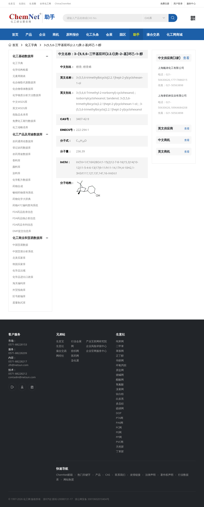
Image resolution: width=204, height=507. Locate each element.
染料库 (16, 173)
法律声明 (150, 474)
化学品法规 (19, 270)
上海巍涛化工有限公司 (171, 68)
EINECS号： (68, 130)
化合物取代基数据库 (24, 82)
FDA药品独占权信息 (24, 218)
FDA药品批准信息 (23, 212)
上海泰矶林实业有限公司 (172, 95)
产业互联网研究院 (96, 341)
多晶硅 (120, 403)
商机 (56, 34)
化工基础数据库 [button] (23, 56)
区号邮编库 (19, 296)
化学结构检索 (20, 69)
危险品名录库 (20, 114)
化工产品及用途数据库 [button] (27, 134)
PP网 (119, 437)
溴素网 (120, 389)
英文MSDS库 (20, 108)
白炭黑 (120, 398)
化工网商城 (174, 34)
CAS (107, 474)
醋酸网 (120, 379)
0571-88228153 (17, 344)
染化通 (75, 360)
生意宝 (11, 3)
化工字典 (31, 45)
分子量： (65, 151)
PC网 (119, 427)
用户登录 (178, 3)
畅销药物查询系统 (23, 192)
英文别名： (67, 93)
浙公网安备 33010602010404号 (92, 499)
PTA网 (119, 418)
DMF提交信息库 (22, 231)
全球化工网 (45, 3)
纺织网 (75, 351)
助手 (136, 34)
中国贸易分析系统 (23, 251)
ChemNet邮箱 (64, 474)
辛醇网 (120, 360)
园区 (123, 34)
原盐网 (120, 370)
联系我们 (120, 474)
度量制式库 (19, 302)
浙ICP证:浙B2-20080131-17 (58, 499)
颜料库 (16, 167)
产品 (29, 34)
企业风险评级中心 (96, 346)
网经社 (60, 355)
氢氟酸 (120, 384)
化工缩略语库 (20, 127)
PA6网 (119, 422)
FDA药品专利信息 (23, 224)
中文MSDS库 (20, 102)
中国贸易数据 (20, 245)
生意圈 (32, 3)
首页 (15, 34)
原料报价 (72, 34)
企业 (42, 34)
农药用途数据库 (22, 154)
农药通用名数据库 (23, 141)
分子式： (65, 141)
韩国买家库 (19, 264)
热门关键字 (83, 474)
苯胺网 (120, 351)
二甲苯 (120, 346)
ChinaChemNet (63, 3)
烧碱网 (120, 375)
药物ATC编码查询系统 (25, 205)
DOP (118, 413)
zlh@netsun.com (18, 365)
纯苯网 (120, 341)
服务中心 (191, 3)
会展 (109, 34)
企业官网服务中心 (96, 351)
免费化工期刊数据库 (24, 121)
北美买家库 (19, 257)
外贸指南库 (19, 290)
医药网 (75, 355)
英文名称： (67, 78)
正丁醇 (120, 355)
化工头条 (92, 34)
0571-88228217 (17, 361)
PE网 (119, 432)
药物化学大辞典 (22, 199)
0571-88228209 (17, 353)
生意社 (22, 3)
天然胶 (120, 446)
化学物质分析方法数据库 (27, 95)
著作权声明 (166, 474)
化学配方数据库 (22, 179)
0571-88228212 (17, 373)
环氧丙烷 (121, 365)
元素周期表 (19, 76)
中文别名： (67, 67)
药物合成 (18, 186)
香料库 (16, 160)
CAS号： (66, 119)
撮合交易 (153, 34)
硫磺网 (120, 408)
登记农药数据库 (22, 147)
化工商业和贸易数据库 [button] (27, 238)
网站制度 (69, 479)
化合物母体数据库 (23, 89)
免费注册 (164, 3)
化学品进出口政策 (23, 277)
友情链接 (135, 474)
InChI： (65, 162)
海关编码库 (19, 283)
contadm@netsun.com (22, 377)
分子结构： (67, 183)
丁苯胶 (120, 451)
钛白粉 (120, 394)
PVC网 (119, 442)
